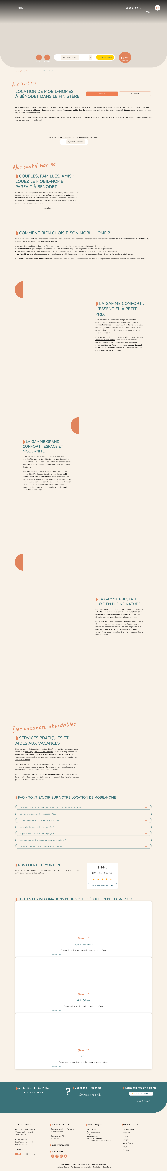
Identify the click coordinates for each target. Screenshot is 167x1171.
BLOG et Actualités (60, 1145)
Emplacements (135, 93)
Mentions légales (62, 1167)
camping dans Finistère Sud (31, 117)
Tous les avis (140, 1101)
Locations (102, 93)
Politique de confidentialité (81, 1167)
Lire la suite (57, 904)
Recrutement (92, 1129)
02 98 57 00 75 (21, 1139)
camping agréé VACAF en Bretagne (39, 752)
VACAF (125, 1147)
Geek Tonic (107, 1167)
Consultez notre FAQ (87, 1094)
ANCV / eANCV (129, 1143)
